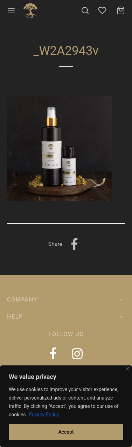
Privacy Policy (44, 414)
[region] (66, 406)
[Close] (127, 368)
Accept (66, 432)
